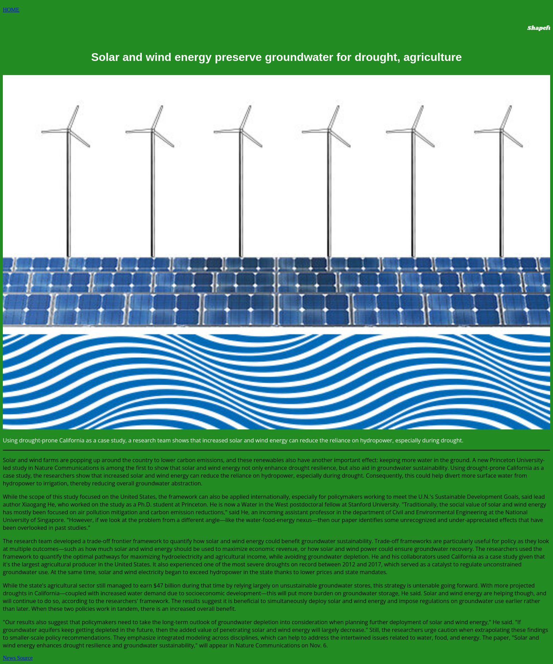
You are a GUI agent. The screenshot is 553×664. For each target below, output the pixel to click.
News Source (18, 658)
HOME (11, 10)
